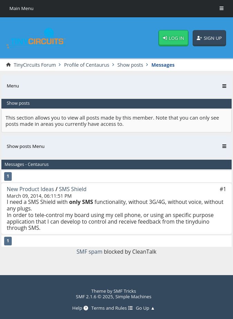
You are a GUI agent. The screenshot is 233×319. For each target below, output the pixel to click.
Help (80, 308)
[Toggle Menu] (222, 8)
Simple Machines (133, 296)
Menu (13, 86)
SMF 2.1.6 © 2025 (94, 296)
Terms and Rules (111, 308)
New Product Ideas (30, 189)
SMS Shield (73, 189)
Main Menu (21, 8)
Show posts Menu (26, 146)
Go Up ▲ (145, 308)
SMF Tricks (125, 291)
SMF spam (90, 251)
